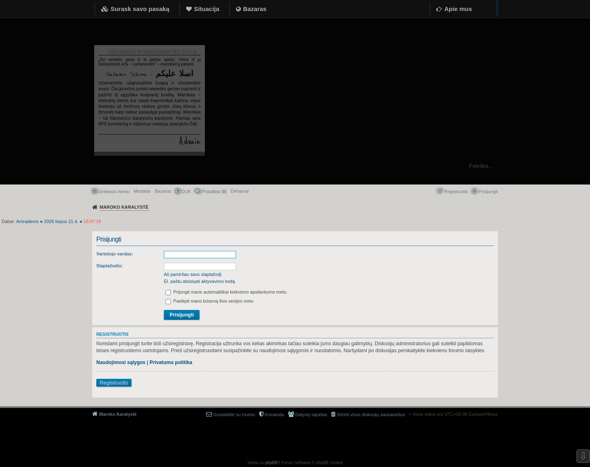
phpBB (271, 462)
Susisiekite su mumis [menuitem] (234, 414)
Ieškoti (579, 165)
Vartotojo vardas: (114, 253)
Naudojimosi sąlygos (120, 362)
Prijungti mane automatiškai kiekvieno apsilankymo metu (226, 291)
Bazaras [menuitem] (162, 191)
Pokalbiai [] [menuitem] (214, 191)
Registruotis (114, 383)
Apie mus (458, 8)
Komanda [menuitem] (274, 414)
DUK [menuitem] (186, 191)
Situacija (206, 8)
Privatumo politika (171, 362)
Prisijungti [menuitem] (488, 191)
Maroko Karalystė (118, 414)
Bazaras (255, 8)
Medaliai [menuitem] (142, 191)
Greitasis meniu (113, 191)
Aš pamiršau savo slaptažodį (192, 274)
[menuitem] (240, 191)
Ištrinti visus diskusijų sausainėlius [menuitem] (371, 414)
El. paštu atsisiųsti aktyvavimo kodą (199, 281)
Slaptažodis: (109, 265)
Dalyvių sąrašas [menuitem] (311, 414)
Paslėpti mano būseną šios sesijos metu (210, 300)
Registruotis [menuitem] (456, 191)
